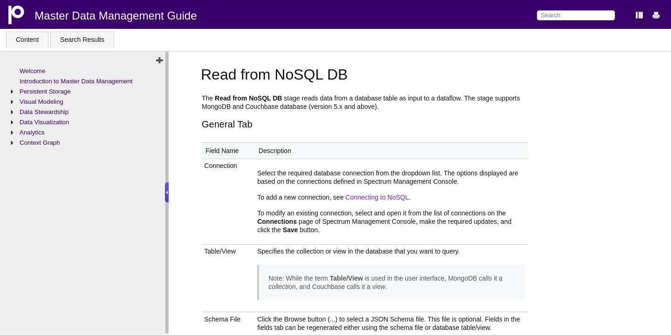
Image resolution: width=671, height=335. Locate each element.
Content (27, 39)
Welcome (32, 70)
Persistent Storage (45, 91)
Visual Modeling (41, 101)
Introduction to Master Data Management (76, 81)
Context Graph (40, 142)
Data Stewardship (44, 111)
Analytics (32, 132)
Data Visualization (44, 122)
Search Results (82, 39)
